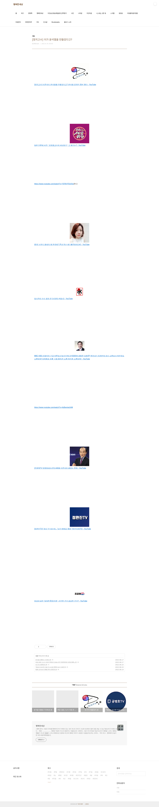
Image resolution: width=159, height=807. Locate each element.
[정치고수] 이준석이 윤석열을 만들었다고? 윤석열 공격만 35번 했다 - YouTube (65, 85)
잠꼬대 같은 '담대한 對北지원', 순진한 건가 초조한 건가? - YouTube (60, 601)
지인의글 (89, 13)
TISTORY (80, 804)
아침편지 (18, 22)
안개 (83, 779)
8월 (60, 775)
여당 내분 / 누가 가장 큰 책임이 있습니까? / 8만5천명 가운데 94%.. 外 (56, 662)
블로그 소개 (67, 22)
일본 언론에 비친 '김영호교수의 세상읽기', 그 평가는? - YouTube (59, 145)
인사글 (45, 22)
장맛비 (96, 779)
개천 (89, 779)
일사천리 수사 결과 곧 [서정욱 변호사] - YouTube (53, 299)
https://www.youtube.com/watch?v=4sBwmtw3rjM (53, 407)
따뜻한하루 (28, 22)
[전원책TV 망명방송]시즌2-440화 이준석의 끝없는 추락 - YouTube (60, 468)
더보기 (49, 782)
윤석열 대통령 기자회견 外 (43, 660)
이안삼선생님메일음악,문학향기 (57, 13)
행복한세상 (18, 4)
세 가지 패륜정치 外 (41, 664)
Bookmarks (56, 22)
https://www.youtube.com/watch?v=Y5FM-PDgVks (54, 184)
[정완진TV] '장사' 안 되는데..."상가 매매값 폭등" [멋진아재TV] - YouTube (62, 529)
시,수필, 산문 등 (101, 13)
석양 (66, 775)
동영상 (121, 13)
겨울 (96, 775)
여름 (72, 775)
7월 (81, 772)
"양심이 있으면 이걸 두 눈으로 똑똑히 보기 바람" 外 (50, 667)
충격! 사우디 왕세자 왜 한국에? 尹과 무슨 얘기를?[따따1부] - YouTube (61, 244)
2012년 (79, 775)
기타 (37, 22)
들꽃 (86, 775)
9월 (56, 772)
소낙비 (76, 779)
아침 (75, 772)
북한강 (62, 772)
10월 (54, 779)
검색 (143, 774)
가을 (91, 772)
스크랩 (112, 13)
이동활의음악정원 (132, 13)
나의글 (80, 13)
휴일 (50, 775)
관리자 (87, 804)
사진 (72, 13)
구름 (69, 772)
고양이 (104, 772)
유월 (97, 772)
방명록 (30, 13)
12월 (50, 772)
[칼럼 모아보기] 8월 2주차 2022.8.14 (46, 669)
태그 (22, 13)
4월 (70, 779)
